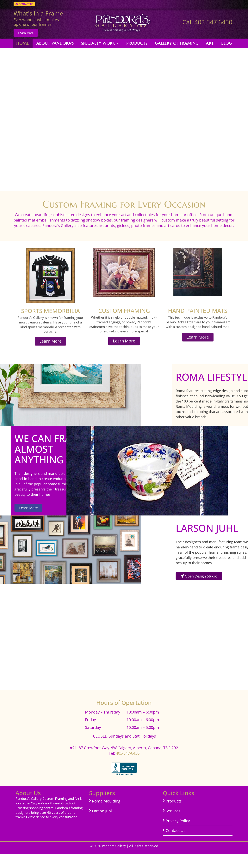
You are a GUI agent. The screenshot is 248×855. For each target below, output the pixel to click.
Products (136, 43)
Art (210, 43)
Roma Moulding (106, 802)
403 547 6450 (213, 22)
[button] (100, 43)
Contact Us (175, 832)
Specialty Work (100, 43)
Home (22, 43)
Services (173, 812)
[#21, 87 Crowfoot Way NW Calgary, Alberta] (124, 689)
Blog (226, 43)
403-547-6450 (128, 754)
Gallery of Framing (177, 43)
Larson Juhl (102, 812)
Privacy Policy (178, 822)
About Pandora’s (55, 43)
